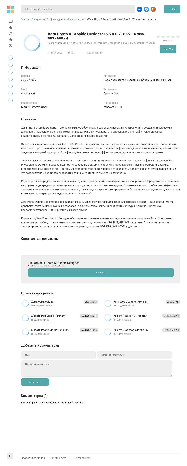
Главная (25, 19)
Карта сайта (58, 458)
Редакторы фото (77, 19)
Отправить (35, 382)
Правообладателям (33, 458)
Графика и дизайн (56, 19)
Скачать (168, 49)
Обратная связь (82, 458)
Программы (38, 19)
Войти (172, 9)
